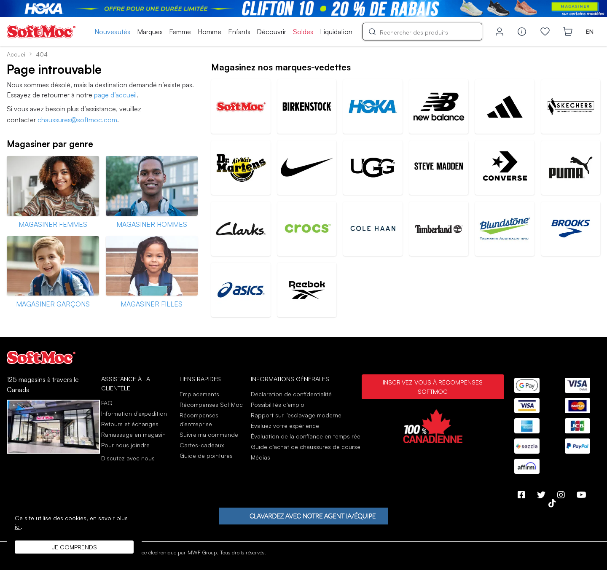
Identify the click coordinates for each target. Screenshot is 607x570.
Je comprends (74, 547)
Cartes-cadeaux (202, 445)
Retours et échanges (129, 424)
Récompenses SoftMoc (211, 404)
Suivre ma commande (209, 434)
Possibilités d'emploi (278, 404)
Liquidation (336, 31)
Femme (180, 31)
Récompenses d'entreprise (199, 419)
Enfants (239, 31)
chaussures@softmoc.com (77, 120)
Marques (150, 31)
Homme (209, 31)
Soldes (303, 31)
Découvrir (271, 31)
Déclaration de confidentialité (291, 394)
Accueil (17, 54)
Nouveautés (112, 31)
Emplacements (199, 394)
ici (18, 526)
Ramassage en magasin (133, 434)
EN (590, 31)
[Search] (422, 31)
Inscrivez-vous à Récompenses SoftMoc (433, 386)
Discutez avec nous (128, 458)
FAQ (107, 402)
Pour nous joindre (125, 445)
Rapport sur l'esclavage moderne (296, 415)
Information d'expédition (134, 413)
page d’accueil (115, 95)
